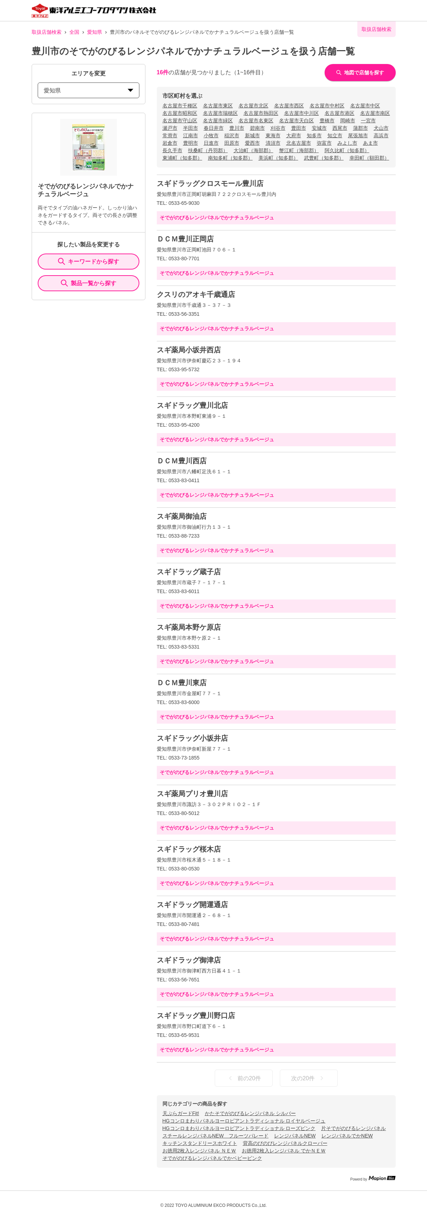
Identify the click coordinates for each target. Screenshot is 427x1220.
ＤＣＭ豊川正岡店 (185, 239)
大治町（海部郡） (253, 150)
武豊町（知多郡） (324, 158)
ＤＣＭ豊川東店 (182, 683)
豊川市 (236, 128)
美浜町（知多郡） (278, 158)
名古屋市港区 (339, 113)
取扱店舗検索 (47, 32)
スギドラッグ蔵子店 (189, 572)
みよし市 (347, 143)
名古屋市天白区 (296, 120)
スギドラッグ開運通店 (192, 905)
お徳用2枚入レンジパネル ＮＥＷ (199, 1151)
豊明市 (190, 143)
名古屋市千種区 (179, 105)
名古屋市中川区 (301, 113)
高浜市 (381, 135)
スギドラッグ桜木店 (189, 849)
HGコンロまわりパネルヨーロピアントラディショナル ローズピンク (239, 1128)
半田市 (190, 128)
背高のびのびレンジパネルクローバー (285, 1143)
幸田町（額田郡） (369, 158)
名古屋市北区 (253, 105)
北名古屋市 (298, 143)
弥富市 (324, 143)
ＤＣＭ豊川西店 (182, 461)
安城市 (319, 128)
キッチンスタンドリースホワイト (199, 1143)
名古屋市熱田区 (261, 113)
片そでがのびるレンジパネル (353, 1128)
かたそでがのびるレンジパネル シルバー (250, 1113)
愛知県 (94, 32)
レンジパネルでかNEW (347, 1136)
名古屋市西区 (289, 105)
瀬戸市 (169, 128)
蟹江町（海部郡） (299, 150)
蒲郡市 (360, 128)
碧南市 (257, 128)
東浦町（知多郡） (182, 158)
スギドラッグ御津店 (189, 960)
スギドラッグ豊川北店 (192, 405)
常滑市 (169, 135)
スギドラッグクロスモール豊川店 (210, 183)
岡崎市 (347, 120)
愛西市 (252, 143)
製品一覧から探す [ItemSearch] (88, 283)
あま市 (370, 143)
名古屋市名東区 (256, 120)
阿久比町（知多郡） (347, 150)
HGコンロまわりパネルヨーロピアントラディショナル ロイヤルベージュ (244, 1121)
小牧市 (211, 135)
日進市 (211, 143)
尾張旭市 (358, 135)
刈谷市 (278, 128)
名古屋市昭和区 (179, 113)
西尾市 (339, 128)
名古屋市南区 (375, 113)
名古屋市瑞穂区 (220, 113)
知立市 (334, 135)
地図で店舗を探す (360, 72)
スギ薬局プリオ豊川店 (192, 794)
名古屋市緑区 (218, 120)
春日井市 (214, 128)
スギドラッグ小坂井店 (192, 738)
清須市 (273, 143)
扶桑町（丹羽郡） (208, 150)
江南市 (190, 135)
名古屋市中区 (365, 105)
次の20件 (308, 1078)
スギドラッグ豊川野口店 (196, 1015)
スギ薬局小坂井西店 (189, 350)
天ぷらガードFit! (180, 1113)
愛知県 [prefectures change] (88, 90)
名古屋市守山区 (179, 120)
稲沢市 (231, 135)
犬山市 (381, 128)
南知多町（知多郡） (230, 158)
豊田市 (298, 128)
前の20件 (243, 1078)
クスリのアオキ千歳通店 (196, 294)
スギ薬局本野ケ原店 (189, 627)
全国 (74, 32)
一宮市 (368, 120)
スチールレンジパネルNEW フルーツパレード (215, 1136)
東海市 (273, 135)
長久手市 (172, 150)
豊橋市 (327, 120)
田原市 (231, 143)
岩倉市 (169, 143)
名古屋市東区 (218, 105)
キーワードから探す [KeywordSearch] (88, 261)
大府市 (293, 135)
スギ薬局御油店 (182, 516)
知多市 (314, 135)
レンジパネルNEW (295, 1136)
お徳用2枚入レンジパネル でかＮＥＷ (284, 1151)
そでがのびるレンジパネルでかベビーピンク (212, 1158)
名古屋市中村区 (327, 105)
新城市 (252, 135)
